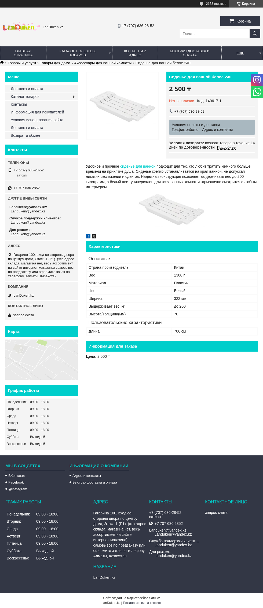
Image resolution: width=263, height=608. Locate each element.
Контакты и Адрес (135, 53)
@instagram (17, 489)
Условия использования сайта (37, 120)
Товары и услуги (22, 63)
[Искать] (255, 33)
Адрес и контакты (86, 476)
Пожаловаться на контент (142, 603)
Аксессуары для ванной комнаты (103, 63)
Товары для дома (55, 63)
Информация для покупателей (37, 112)
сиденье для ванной (137, 166)
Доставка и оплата (27, 89)
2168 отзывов (216, 4)
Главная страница (23, 53)
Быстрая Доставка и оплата (190, 53)
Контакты (19, 104)
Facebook (16, 482)
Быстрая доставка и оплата (94, 482)
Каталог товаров (25, 96)
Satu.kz (154, 598)
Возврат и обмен (25, 135)
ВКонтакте (16, 476)
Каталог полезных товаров (78, 53)
